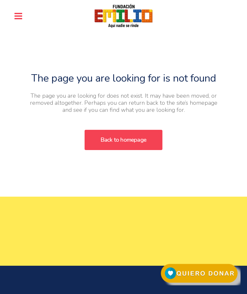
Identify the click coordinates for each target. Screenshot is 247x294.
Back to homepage (123, 140)
